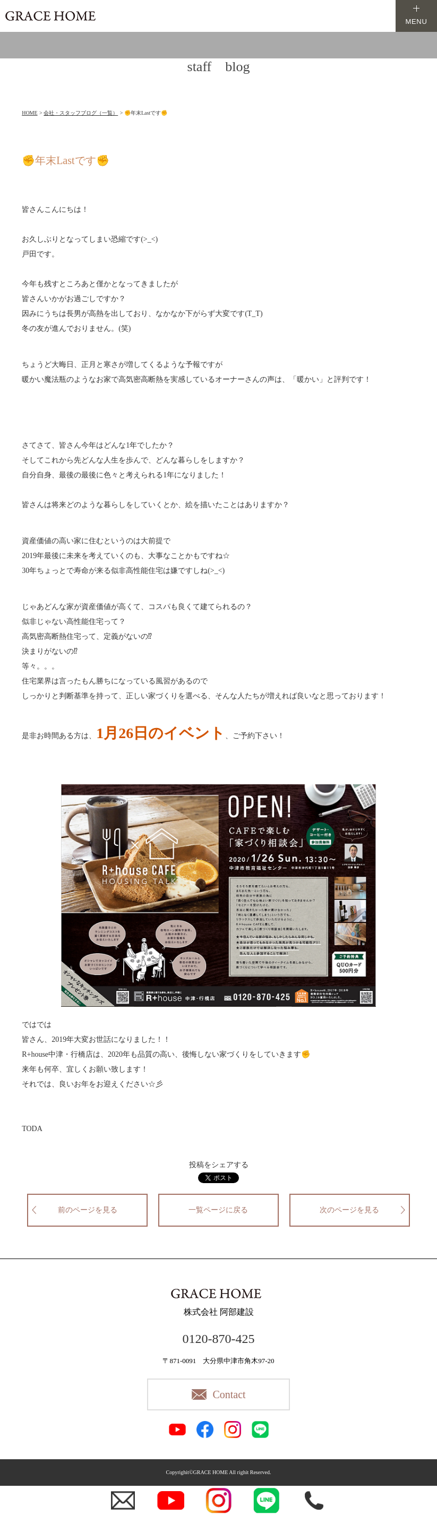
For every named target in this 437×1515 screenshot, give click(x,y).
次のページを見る (349, 1210)
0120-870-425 (219, 1339)
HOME (29, 113)
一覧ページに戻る (218, 1210)
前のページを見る (87, 1210)
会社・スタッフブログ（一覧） (81, 113)
